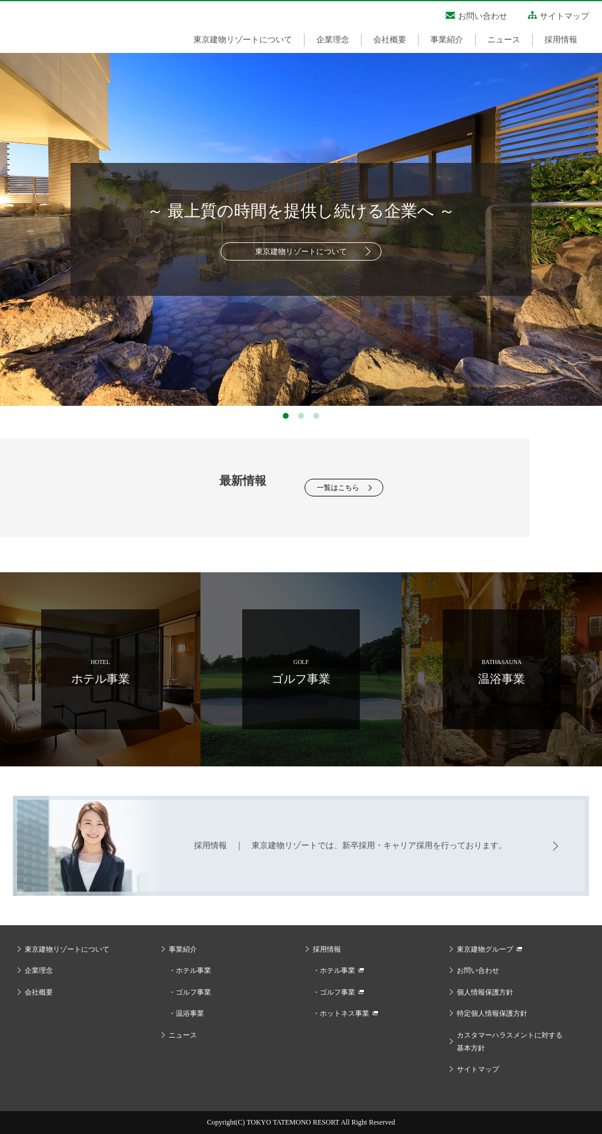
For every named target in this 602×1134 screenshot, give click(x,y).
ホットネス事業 (344, 1013)
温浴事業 (190, 1013)
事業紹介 (446, 39)
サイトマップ (564, 16)
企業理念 (332, 39)
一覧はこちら (338, 487)
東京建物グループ (485, 949)
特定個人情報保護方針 (492, 1013)
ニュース (503, 39)
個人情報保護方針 (485, 992)
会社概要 (389, 39)
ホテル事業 (193, 970)
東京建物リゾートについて (242, 39)
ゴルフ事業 (193, 992)
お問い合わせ (482, 16)
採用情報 (560, 39)
